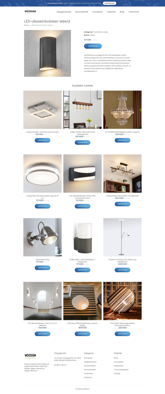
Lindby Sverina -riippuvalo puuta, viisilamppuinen (82, 134)
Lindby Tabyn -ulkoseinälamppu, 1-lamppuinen (82, 262)
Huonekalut (97, 12)
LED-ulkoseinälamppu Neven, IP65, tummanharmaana (82, 198)
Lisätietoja (92, 48)
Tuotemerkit (133, 12)
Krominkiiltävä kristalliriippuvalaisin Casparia (122, 133)
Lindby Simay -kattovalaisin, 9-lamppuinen (122, 197)
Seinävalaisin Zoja (42, 261)
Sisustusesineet (89, 367)
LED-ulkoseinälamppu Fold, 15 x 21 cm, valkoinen (42, 326)
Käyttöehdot (118, 367)
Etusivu (26, 27)
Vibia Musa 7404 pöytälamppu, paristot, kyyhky (82, 326)
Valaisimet (111, 12)
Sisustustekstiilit (81, 12)
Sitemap (117, 375)
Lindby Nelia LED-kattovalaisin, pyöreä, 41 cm (43, 198)
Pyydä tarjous (110, 3)
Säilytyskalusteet (64, 12)
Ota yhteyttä (118, 363)
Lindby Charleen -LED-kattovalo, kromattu (42, 133)
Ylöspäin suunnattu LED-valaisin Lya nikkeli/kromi (122, 262)
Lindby (105, 33)
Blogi (122, 12)
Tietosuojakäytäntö (121, 371)
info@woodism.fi (60, 366)
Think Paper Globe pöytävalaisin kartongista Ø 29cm (122, 326)
